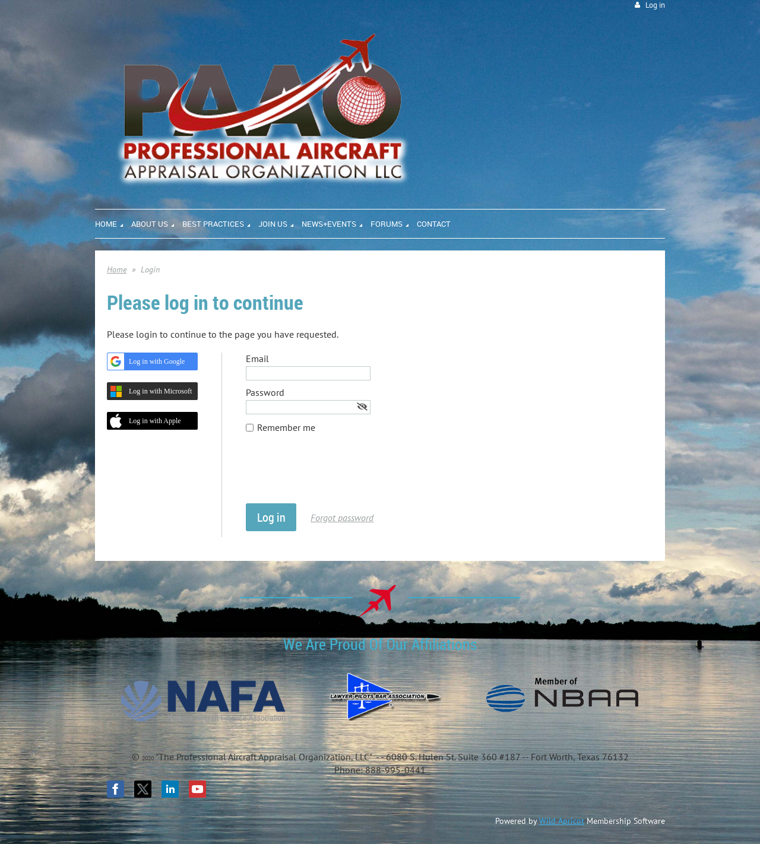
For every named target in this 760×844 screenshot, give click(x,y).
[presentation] (336, 474)
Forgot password (342, 517)
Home (116, 269)
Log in (655, 5)
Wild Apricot (561, 821)
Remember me (286, 427)
